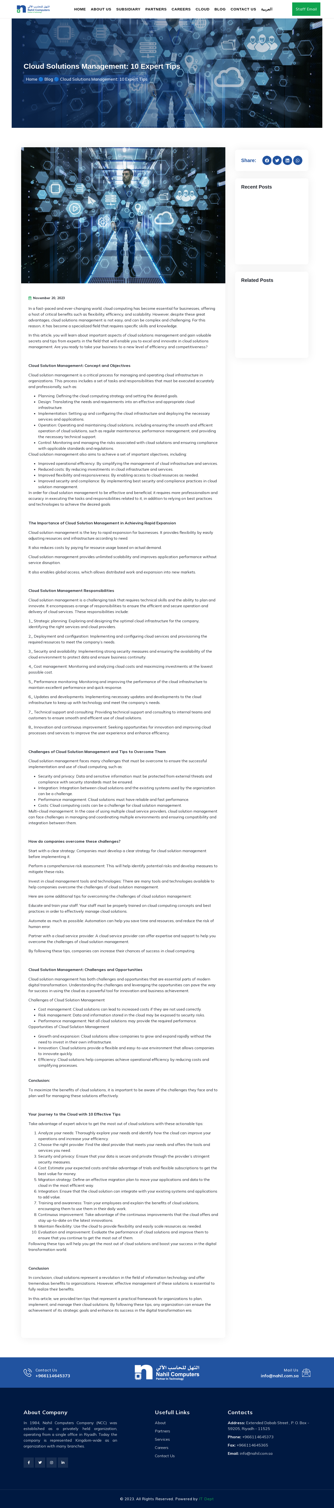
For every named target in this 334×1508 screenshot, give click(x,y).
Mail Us (289, 1370)
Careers (181, 9)
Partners (156, 9)
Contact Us (243, 9)
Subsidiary (128, 9)
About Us (101, 9)
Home (80, 9)
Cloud (203, 9)
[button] (267, 160)
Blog (220, 9)
